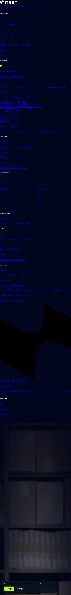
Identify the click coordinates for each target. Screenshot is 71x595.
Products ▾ (4, 6)
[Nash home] (8, 3)
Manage (20, 589)
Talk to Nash (11, 8)
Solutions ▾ (13, 6)
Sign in (3, 8)
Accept (9, 589)
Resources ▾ (23, 6)
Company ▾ (34, 6)
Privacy (47, 584)
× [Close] (52, 588)
